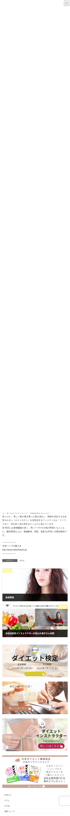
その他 (7, 806)
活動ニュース (9, 811)
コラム (21, 560)
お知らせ (7, 795)
